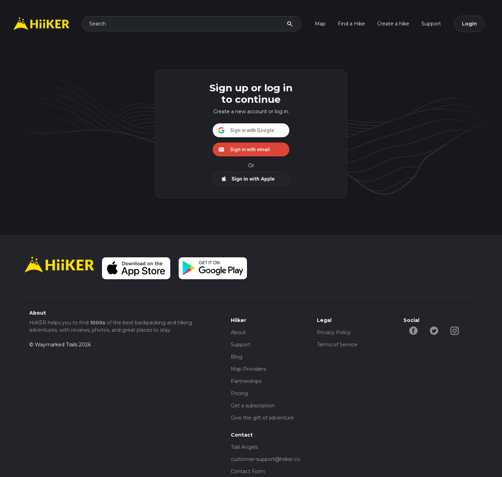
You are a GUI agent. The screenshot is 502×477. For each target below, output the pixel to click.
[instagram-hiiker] (454, 330)
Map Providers (248, 369)
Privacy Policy (334, 332)
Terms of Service (337, 344)
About (238, 332)
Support (431, 24)
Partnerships (246, 381)
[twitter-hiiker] (434, 330)
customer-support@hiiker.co (265, 459)
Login (469, 24)
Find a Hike (351, 24)
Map (320, 24)
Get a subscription (253, 405)
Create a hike (393, 24)
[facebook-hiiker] (413, 330)
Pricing (239, 393)
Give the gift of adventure (262, 418)
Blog (236, 357)
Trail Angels (244, 447)
